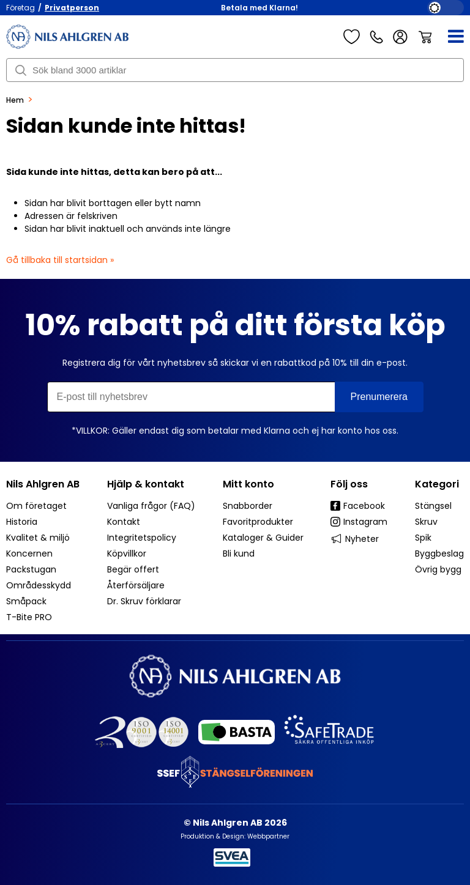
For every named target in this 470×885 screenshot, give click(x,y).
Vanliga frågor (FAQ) (151, 506)
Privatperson (72, 7)
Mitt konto (248, 484)
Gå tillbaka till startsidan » (60, 260)
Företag (20, 7)
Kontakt (123, 522)
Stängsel (433, 506)
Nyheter (354, 538)
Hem (15, 100)
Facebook (357, 506)
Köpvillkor (126, 553)
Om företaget (36, 506)
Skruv (426, 522)
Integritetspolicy (141, 537)
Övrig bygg (438, 569)
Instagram (358, 522)
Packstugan (31, 569)
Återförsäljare (136, 585)
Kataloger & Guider (263, 537)
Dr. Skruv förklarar (144, 601)
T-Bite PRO (29, 617)
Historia (21, 522)
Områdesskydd (38, 585)
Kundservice (376, 36)
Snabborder (247, 506)
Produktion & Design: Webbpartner (235, 836)
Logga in (400, 37)
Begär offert (133, 569)
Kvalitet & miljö (38, 537)
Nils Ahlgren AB (43, 484)
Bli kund (239, 553)
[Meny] (448, 36)
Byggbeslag (439, 553)
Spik (423, 537)
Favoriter (351, 36)
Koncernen (29, 553)
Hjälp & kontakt (145, 484)
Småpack (26, 601)
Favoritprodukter (258, 522)
